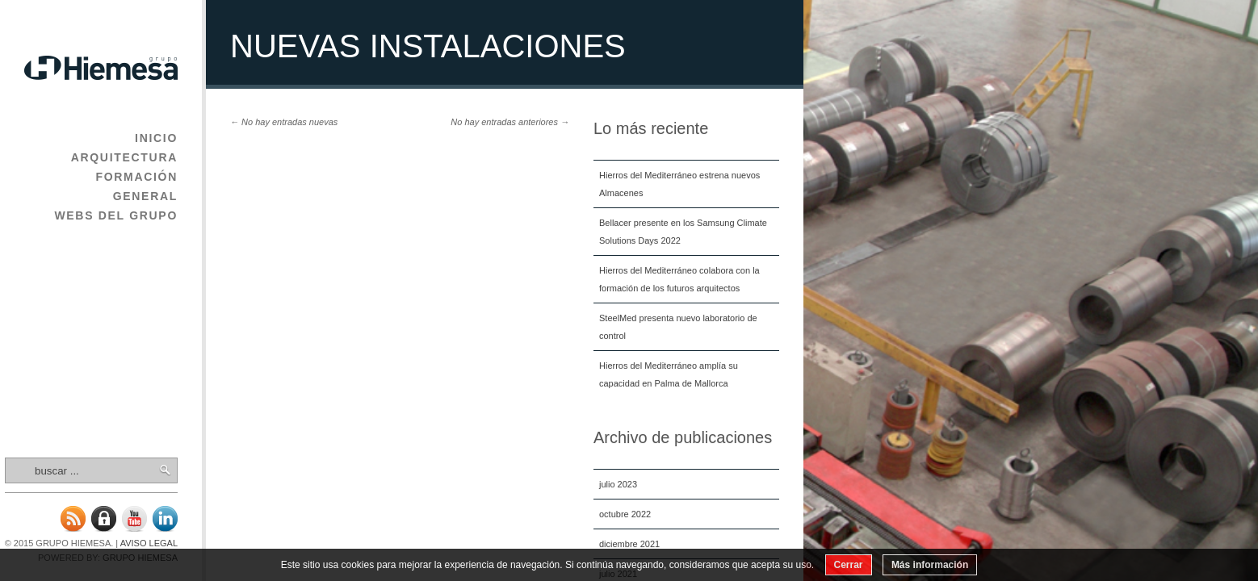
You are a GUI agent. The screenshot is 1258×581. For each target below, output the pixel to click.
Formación (136, 176)
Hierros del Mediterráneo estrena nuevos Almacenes (679, 184)
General (145, 196)
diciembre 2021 (629, 544)
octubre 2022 (625, 514)
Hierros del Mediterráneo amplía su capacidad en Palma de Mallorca (668, 374)
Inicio (156, 138)
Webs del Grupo (116, 215)
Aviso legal (149, 543)
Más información (929, 565)
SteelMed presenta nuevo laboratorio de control (678, 327)
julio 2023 (618, 484)
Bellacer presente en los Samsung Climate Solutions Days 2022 (683, 231)
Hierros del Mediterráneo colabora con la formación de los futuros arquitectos (679, 279)
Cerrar (848, 565)
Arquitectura (124, 157)
